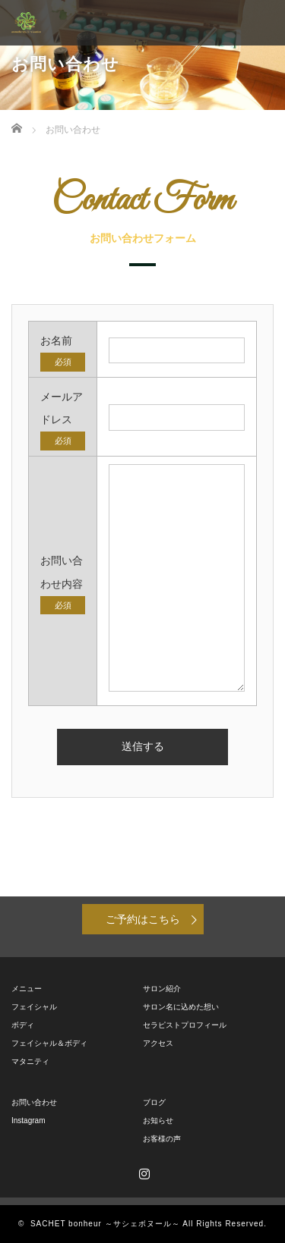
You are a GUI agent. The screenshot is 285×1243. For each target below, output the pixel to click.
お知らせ (158, 1120)
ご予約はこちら (143, 919)
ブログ (154, 1102)
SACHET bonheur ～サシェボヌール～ (105, 1223)
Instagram (28, 1120)
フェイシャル (34, 1007)
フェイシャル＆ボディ (49, 1043)
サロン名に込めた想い (181, 1007)
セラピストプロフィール (184, 1025)
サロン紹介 (162, 988)
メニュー (26, 988)
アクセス (158, 1043)
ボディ (22, 1025)
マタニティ (30, 1061)
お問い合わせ (34, 1102)
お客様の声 (162, 1139)
